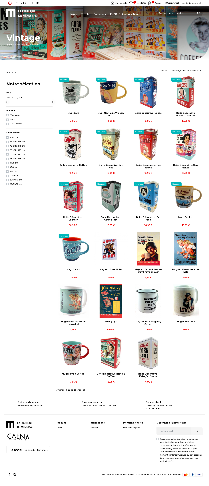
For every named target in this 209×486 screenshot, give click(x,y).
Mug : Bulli (73, 113)
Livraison (94, 427)
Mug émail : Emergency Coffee (148, 322)
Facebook (32, 3)
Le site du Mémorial (28, 450)
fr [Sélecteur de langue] (12, 3)
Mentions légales (131, 427)
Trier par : (164, 70)
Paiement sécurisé (99, 433)
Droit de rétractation (133, 442)
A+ (24, 3)
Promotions (62, 449)
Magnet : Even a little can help (186, 270)
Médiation (128, 447)
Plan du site (95, 449)
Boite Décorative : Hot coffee (148, 166)
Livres (59, 427)
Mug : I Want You (186, 321)
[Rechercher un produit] (180, 13)
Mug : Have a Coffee (73, 374)
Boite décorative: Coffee (73, 165)
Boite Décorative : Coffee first (111, 218)
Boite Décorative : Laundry (73, 218)
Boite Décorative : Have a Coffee (111, 375)
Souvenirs (61, 438)
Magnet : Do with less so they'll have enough (148, 270)
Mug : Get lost (185, 217)
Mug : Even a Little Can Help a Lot (73, 322)
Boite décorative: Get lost (110, 166)
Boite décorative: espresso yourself (186, 114)
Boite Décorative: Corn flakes (185, 166)
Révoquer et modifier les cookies (118, 479)
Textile (60, 443)
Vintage (11, 72)
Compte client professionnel (104, 438)
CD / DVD (61, 433)
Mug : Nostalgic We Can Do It (111, 114)
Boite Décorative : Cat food (148, 218)
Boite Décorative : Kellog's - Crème (148, 375)
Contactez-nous (97, 443)
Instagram (38, 3)
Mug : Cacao (73, 269)
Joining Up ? (110, 321)
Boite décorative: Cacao (148, 113)
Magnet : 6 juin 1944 (111, 269)
